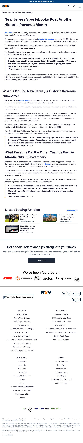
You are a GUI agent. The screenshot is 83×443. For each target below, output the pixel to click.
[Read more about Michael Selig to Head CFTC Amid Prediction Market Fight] (29, 228)
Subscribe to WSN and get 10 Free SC (42, 1)
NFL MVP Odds (61, 325)
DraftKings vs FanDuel (21, 322)
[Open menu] (80, 6)
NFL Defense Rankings (21, 347)
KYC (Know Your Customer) (61, 379)
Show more (72, 210)
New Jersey (9, 33)
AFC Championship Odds (61, 322)
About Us (22, 365)
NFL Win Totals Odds (61, 336)
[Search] (74, 6)
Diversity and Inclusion (22, 390)
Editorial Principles (61, 361)
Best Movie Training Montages (22, 329)
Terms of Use (61, 369)
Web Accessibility (22, 394)
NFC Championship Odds (61, 318)
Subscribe (41, 260)
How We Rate (22, 372)
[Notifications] (68, 6)
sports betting (24, 100)
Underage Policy (61, 372)
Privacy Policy (61, 365)
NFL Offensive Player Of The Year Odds (61, 329)
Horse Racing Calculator (22, 336)
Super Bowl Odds (61, 314)
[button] (80, 6)
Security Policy (61, 383)
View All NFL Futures (61, 340)
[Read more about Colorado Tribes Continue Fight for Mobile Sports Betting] (29, 217)
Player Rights (61, 376)
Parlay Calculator (21, 332)
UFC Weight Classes (22, 318)
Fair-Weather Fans (22, 325)
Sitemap (22, 398)
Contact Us (22, 361)
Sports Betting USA (14, 12)
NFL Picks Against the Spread (22, 351)
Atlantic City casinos (46, 39)
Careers (22, 379)
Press (22, 383)
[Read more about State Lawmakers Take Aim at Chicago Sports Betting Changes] (67, 217)
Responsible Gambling (21, 376)
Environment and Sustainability (22, 387)
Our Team (22, 369)
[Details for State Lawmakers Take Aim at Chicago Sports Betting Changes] (50, 218)
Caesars (48, 164)
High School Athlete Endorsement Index (22, 340)
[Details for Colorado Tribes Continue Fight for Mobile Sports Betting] (12, 218)
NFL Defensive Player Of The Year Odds (61, 332)
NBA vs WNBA (21, 314)
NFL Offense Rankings (22, 343)
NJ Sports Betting (27, 12)
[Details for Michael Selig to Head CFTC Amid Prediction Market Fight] (12, 230)
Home (4, 12)
